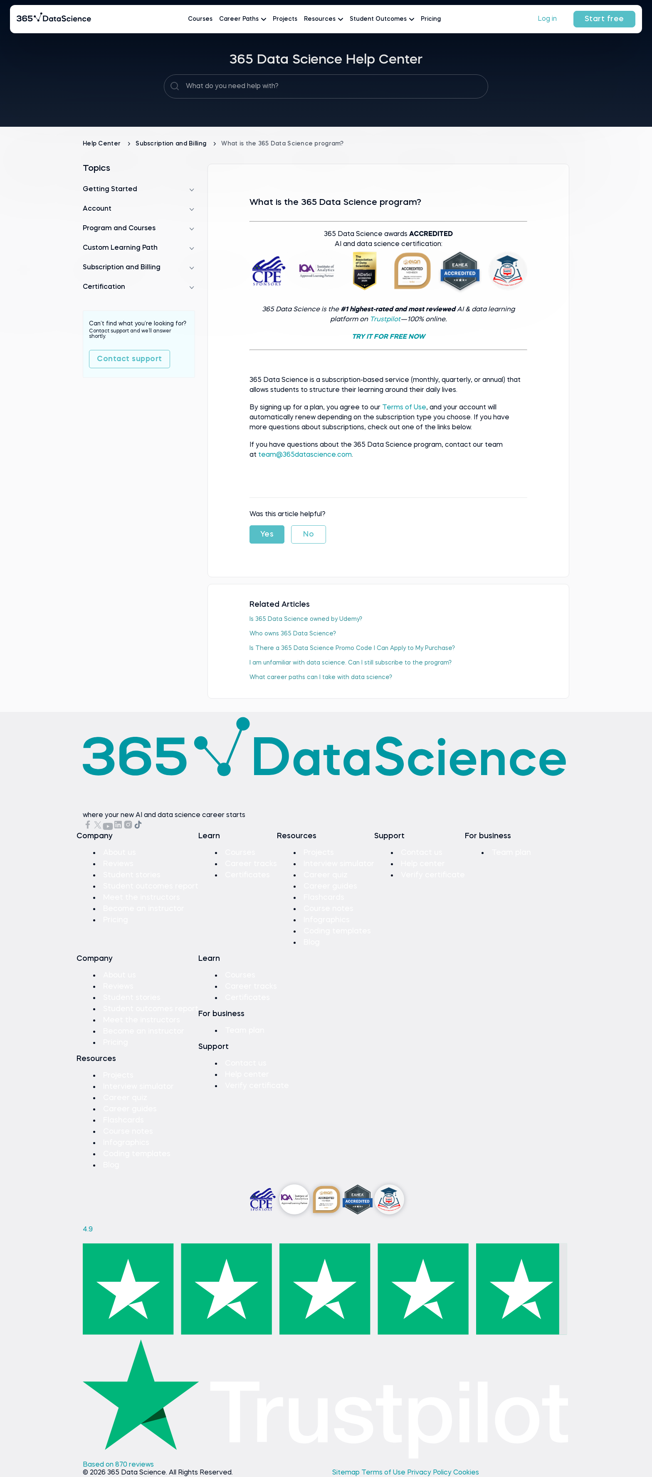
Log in (547, 19)
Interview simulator (339, 864)
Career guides (330, 886)
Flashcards (324, 897)
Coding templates (337, 931)
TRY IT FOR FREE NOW (388, 337)
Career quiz (326, 875)
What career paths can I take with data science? (320, 677)
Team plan (511, 853)
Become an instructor (143, 909)
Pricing (431, 19)
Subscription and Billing (172, 144)
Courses (200, 19)
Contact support (129, 359)
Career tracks (251, 864)
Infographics (327, 920)
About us (119, 853)
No (308, 534)
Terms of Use (404, 407)
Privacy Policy (430, 1473)
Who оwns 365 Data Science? (292, 634)
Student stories (132, 875)
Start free (604, 19)
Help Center (102, 144)
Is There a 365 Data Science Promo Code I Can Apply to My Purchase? (352, 648)
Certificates (247, 875)
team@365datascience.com (305, 455)
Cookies (466, 1473)
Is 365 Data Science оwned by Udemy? (305, 619)
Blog (312, 942)
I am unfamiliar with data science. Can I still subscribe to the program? (350, 663)
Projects (285, 19)
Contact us (421, 853)
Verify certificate (433, 875)
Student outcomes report (150, 886)
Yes (267, 534)
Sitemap (346, 1473)
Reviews (118, 864)
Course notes (328, 909)
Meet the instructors (141, 897)
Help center (423, 864)
